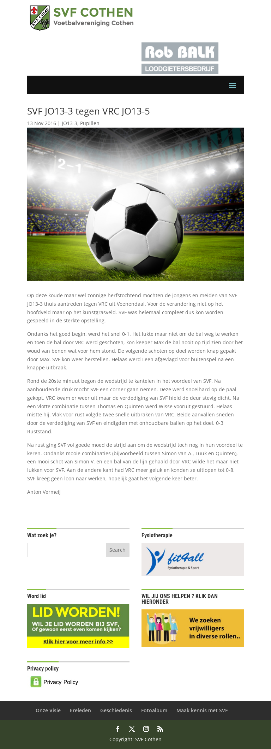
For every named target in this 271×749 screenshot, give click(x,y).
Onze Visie (48, 710)
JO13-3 (69, 123)
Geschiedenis (116, 710)
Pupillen (90, 123)
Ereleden (80, 710)
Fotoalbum (154, 710)
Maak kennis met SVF (202, 710)
